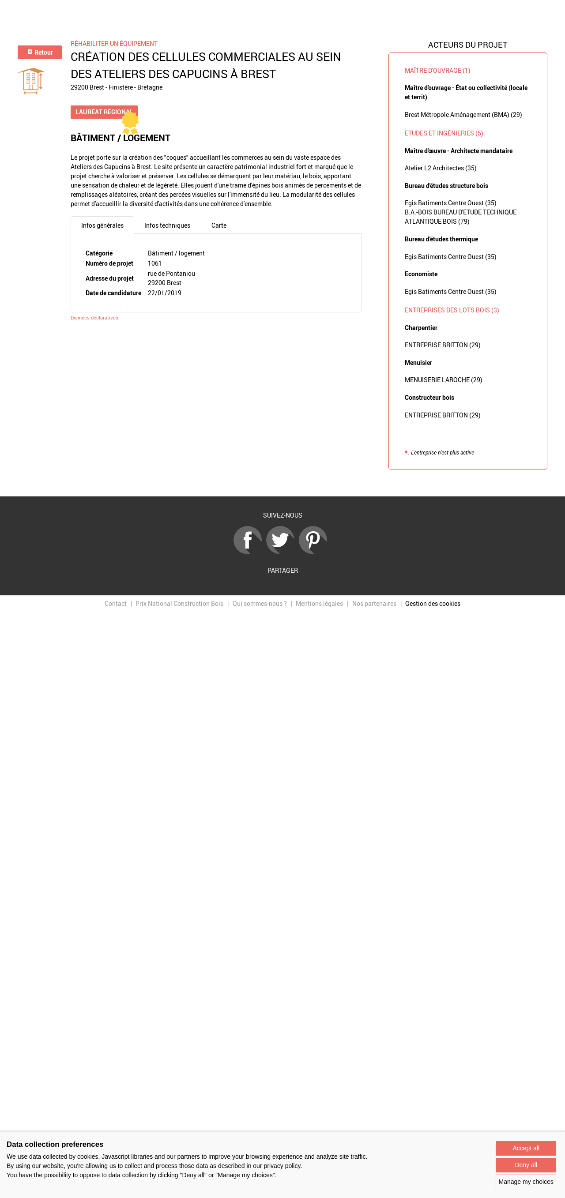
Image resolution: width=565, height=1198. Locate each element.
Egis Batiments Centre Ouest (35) (451, 203)
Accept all (525, 1148)
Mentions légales (319, 603)
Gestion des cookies (432, 603)
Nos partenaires (374, 603)
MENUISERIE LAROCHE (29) (443, 380)
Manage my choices (526, 1181)
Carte (218, 225)
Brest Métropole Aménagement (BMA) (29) (463, 114)
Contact (116, 603)
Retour (40, 52)
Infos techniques (167, 225)
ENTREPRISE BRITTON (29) (443, 345)
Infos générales (102, 225)
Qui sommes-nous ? (260, 603)
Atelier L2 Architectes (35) (441, 168)
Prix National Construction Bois (179, 603)
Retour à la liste (282, 483)
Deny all (526, 1164)
